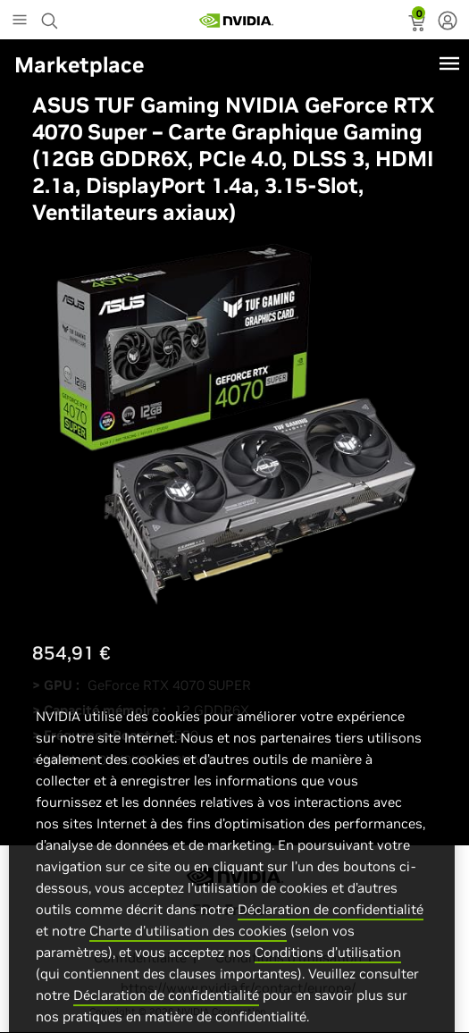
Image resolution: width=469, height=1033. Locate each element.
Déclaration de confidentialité (330, 925)
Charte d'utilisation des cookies (188, 946)
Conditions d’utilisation (328, 968)
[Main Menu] (19, 21)
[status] (418, 25)
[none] (447, 22)
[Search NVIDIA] (51, 16)
